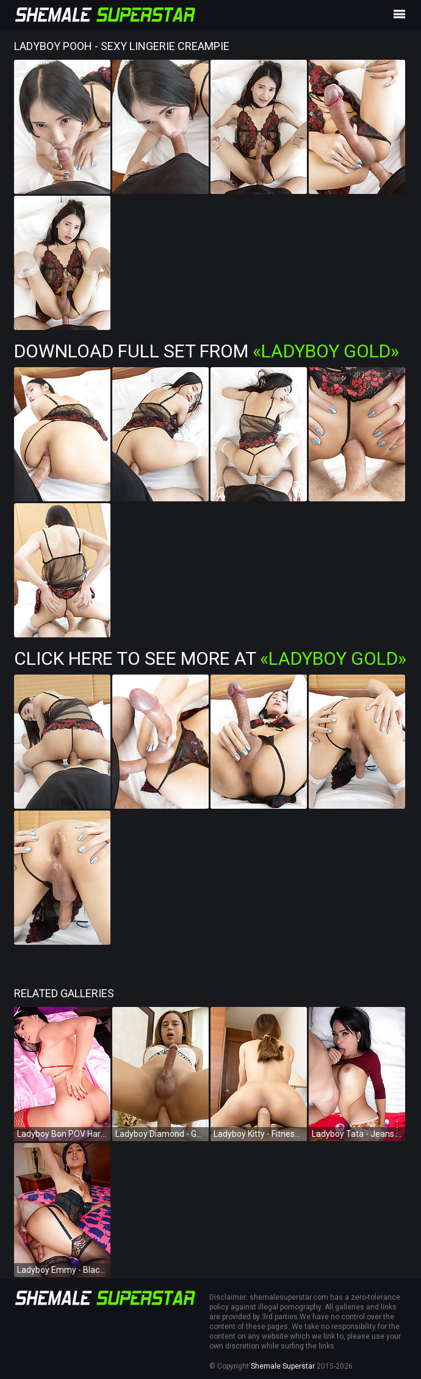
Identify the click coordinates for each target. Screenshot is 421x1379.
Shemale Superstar (283, 1366)
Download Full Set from (206, 351)
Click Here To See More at (210, 658)
